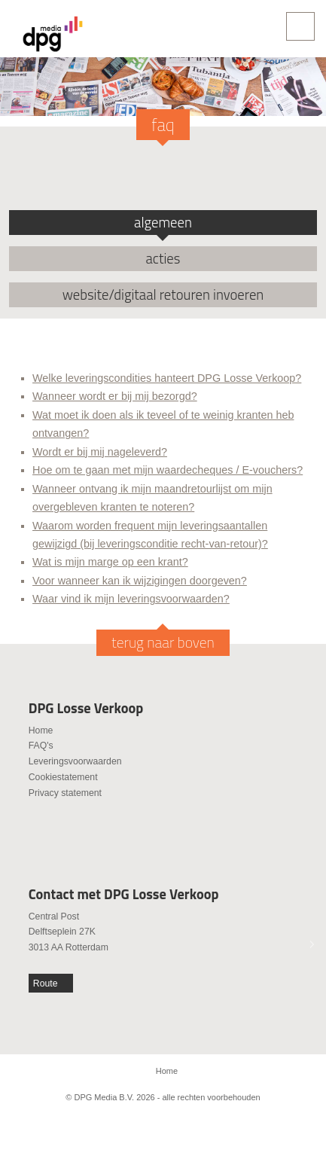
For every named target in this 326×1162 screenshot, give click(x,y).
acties (163, 258)
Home (41, 730)
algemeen (163, 222)
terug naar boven (163, 642)
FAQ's (41, 745)
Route (45, 983)
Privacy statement (65, 793)
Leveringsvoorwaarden (75, 761)
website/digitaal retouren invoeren (163, 294)
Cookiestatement (63, 777)
